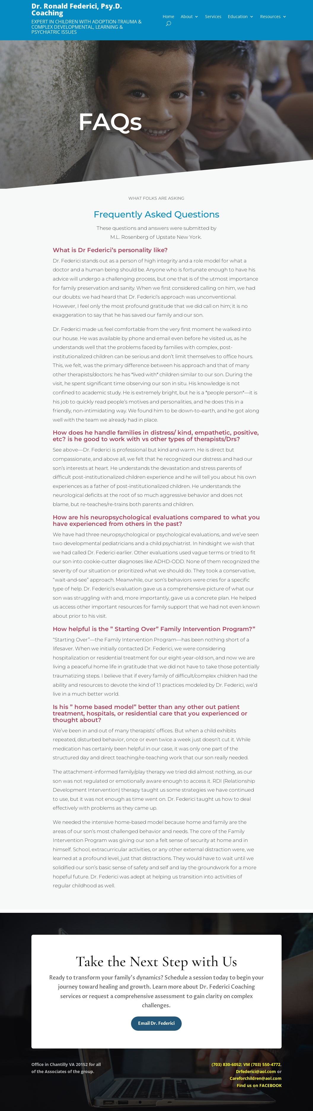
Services (213, 17)
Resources (270, 17)
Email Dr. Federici (156, 1023)
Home (168, 17)
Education (238, 17)
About (187, 17)
